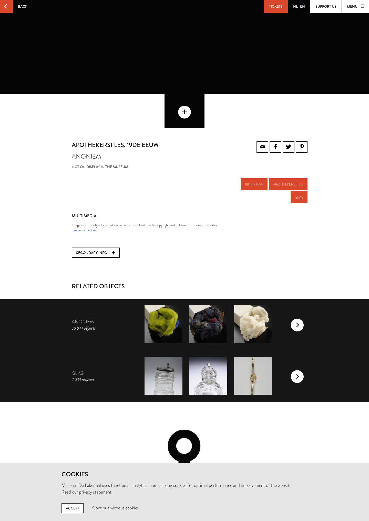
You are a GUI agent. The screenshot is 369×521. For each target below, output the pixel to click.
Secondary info (95, 218)
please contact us (84, 195)
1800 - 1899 (254, 149)
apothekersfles (288, 149)
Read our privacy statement (86, 492)
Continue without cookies (115, 508)
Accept (72, 508)
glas (299, 162)
